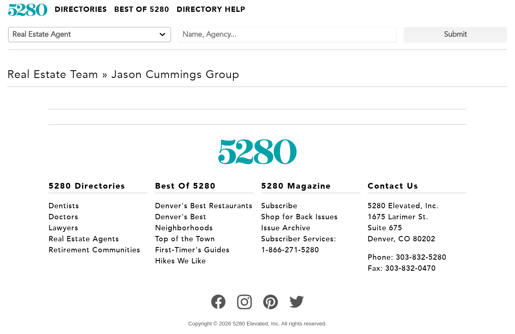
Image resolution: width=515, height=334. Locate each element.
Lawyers (63, 227)
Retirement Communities (94, 249)
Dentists (64, 205)
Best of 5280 (141, 9)
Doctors (63, 216)
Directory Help (211, 9)
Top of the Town (185, 238)
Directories (81, 9)
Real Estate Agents (84, 238)
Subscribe (279, 205)
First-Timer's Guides (192, 249)
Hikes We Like (180, 260)
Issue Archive (286, 227)
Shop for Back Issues (299, 216)
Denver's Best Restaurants (204, 205)
